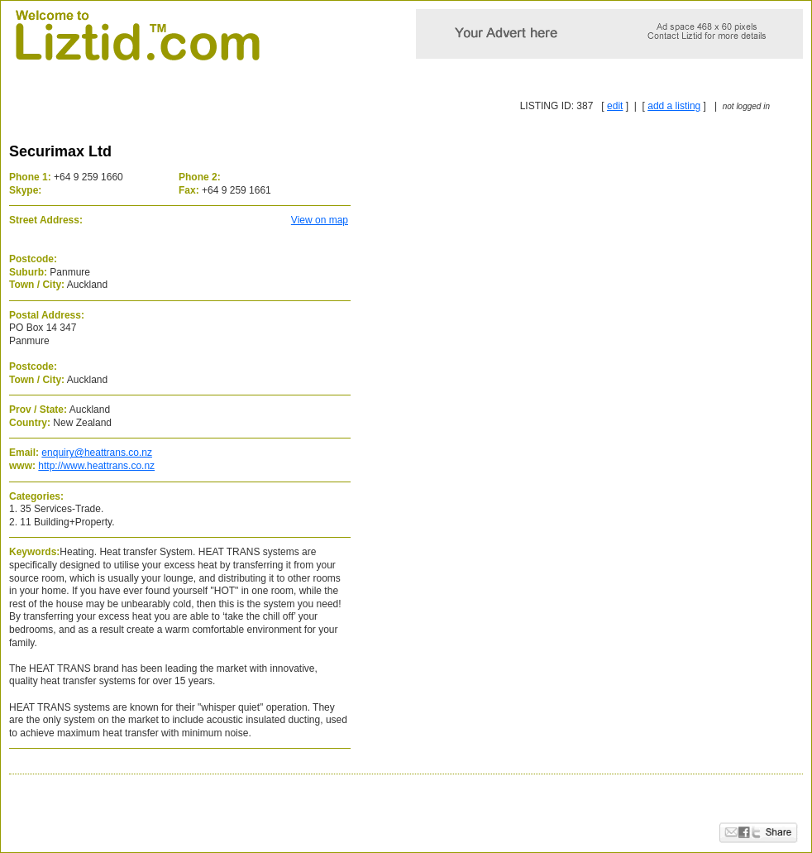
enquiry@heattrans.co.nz (96, 452)
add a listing (673, 106)
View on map (319, 220)
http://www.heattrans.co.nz (96, 466)
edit (615, 106)
